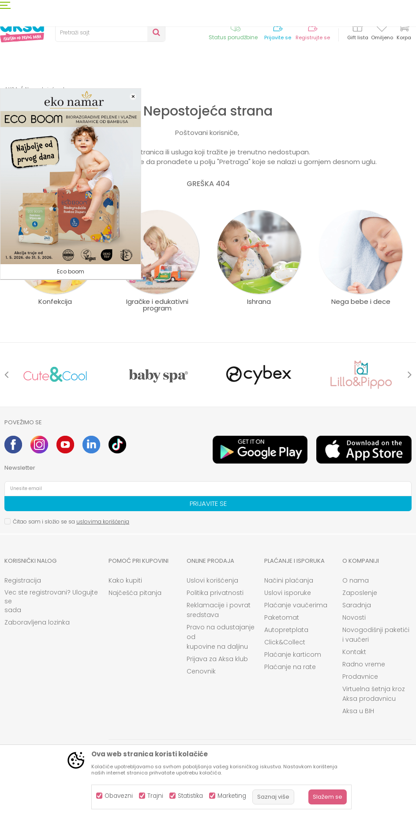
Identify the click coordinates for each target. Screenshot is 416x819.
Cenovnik (201, 671)
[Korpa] (403, 32)
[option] (55, 375)
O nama (355, 580)
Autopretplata (286, 629)
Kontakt (354, 651)
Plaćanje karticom (292, 654)
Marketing (231, 796)
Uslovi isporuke (287, 592)
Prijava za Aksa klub (217, 658)
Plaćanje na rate (290, 666)
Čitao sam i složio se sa (71, 521)
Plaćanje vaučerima (295, 605)
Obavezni (119, 796)
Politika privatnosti (215, 592)
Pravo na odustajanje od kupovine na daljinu (221, 637)
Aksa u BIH (358, 711)
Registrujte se (313, 37)
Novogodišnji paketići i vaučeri (375, 634)
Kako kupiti (125, 580)
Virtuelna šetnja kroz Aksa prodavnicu (373, 693)
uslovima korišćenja (102, 521)
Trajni (155, 796)
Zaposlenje (359, 592)
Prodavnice (360, 676)
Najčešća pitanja (135, 592)
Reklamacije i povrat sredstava (219, 610)
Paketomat (281, 617)
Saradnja (356, 605)
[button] (110, 32)
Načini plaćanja (288, 580)
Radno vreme (363, 664)
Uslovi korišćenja (212, 580)
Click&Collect (284, 642)
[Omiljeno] (381, 28)
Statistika (190, 796)
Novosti (354, 617)
